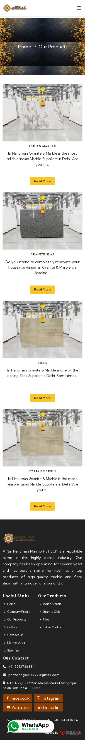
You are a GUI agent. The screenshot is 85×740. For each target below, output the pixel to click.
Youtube (17, 707)
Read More (42, 181)
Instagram (48, 698)
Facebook (17, 698)
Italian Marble (42, 472)
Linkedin (48, 707)
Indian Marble (42, 146)
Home (24, 46)
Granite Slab (42, 255)
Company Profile (18, 611)
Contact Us (15, 635)
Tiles (42, 363)
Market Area (16, 642)
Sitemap (13, 650)
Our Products (16, 619)
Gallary (12, 627)
